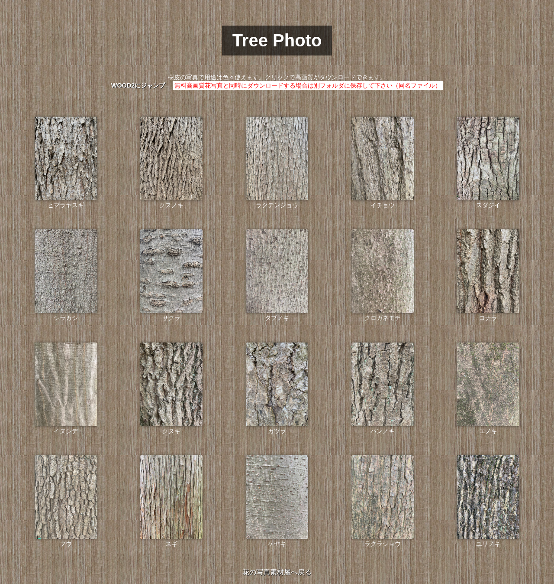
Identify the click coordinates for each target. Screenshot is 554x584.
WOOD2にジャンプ (138, 85)
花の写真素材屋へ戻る (277, 572)
